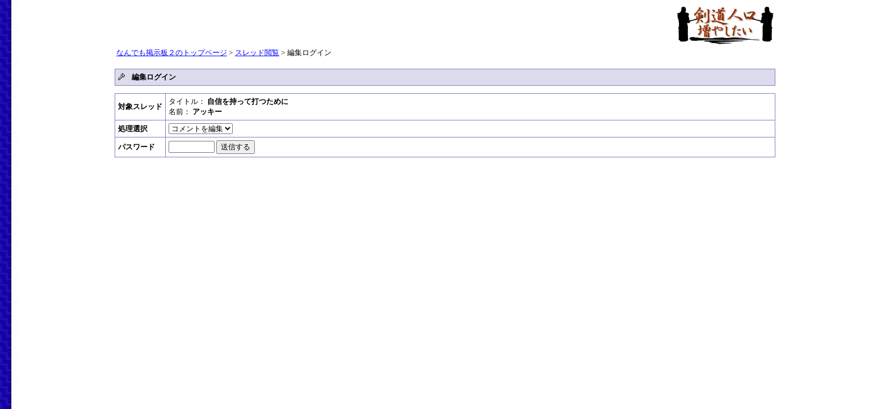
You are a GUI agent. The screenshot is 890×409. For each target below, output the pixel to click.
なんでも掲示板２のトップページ (171, 52)
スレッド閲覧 (257, 52)
